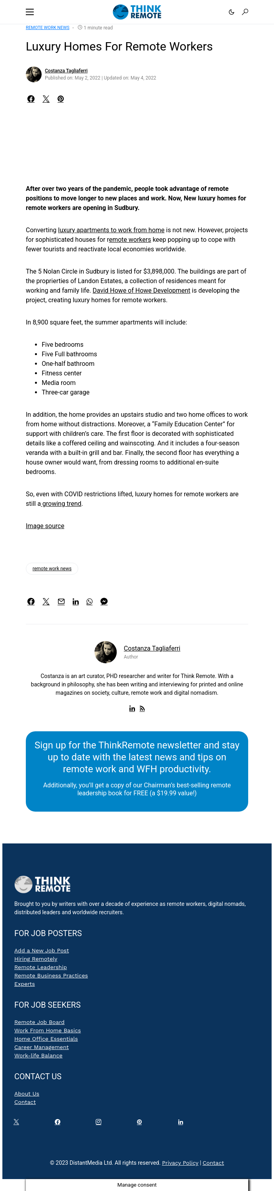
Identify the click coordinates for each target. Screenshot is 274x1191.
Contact (25, 1102)
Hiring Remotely (35, 959)
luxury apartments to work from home (111, 230)
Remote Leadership (40, 967)
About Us (26, 1093)
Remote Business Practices (51, 975)
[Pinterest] (141, 1124)
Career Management (41, 1047)
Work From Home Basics (47, 1030)
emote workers (130, 239)
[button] (30, 12)
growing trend (61, 503)
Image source (45, 526)
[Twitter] (18, 1124)
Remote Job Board (39, 1022)
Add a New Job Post (41, 950)
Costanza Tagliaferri (66, 71)
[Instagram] (100, 1124)
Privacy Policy (180, 1163)
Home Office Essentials (46, 1039)
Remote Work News (47, 27)
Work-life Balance (38, 1055)
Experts (24, 984)
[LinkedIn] (182, 1124)
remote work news (52, 568)
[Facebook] (59, 1124)
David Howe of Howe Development (141, 290)
